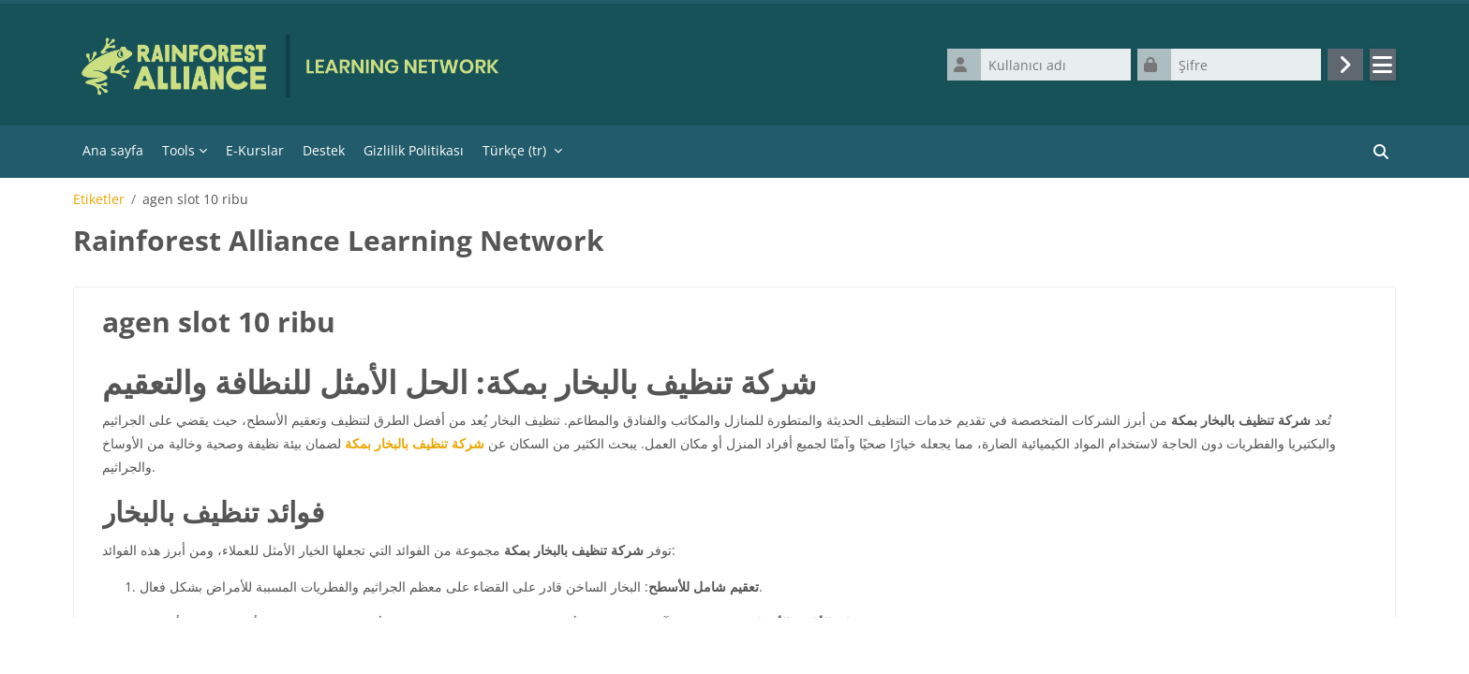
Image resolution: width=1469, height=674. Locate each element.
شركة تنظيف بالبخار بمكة (414, 448)
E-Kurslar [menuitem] (255, 154)
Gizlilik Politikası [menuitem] (414, 154)
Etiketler (99, 203)
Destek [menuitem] (324, 154)
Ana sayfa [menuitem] (112, 154)
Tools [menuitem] (178, 154)
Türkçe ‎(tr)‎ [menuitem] (514, 154)
